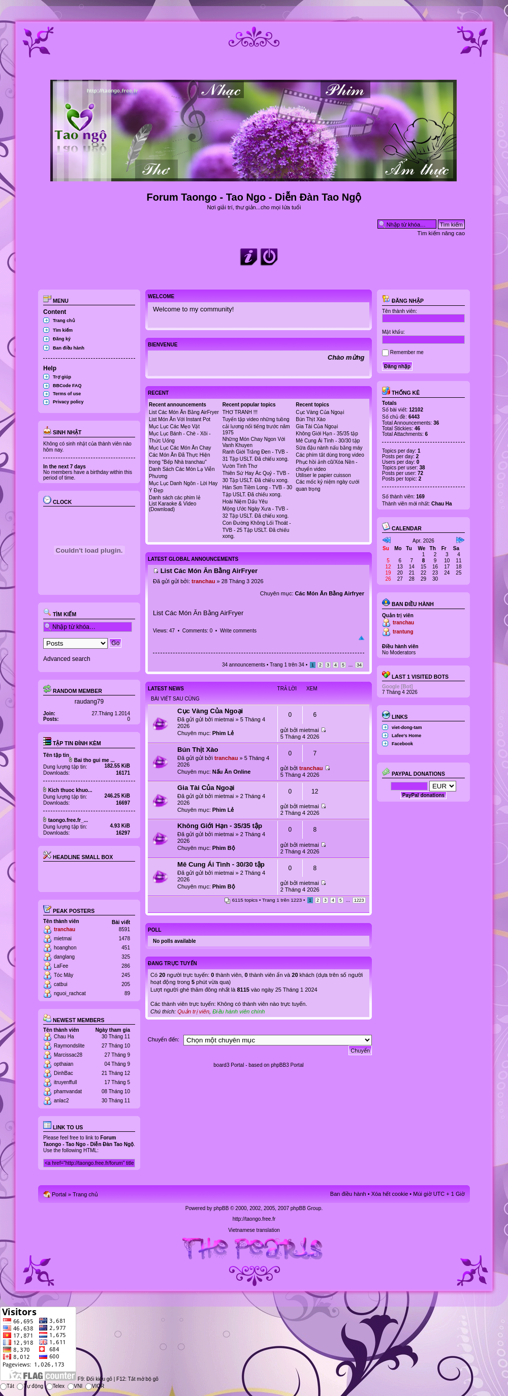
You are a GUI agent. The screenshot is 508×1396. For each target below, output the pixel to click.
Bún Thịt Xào (310, 419)
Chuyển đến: (163, 1039)
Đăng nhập (403, 301)
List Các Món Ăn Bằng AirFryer (184, 412)
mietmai (63, 938)
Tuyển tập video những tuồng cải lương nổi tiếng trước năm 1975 (256, 426)
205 (125, 984)
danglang (64, 957)
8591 (124, 929)
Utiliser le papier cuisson (323, 475)
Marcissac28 (68, 1055)
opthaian (63, 1064)
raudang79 (89, 701)
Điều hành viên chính (238, 1011)
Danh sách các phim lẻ (175, 497)
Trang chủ (64, 320)
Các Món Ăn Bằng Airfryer (329, 593)
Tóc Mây (63, 975)
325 (125, 957)
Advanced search (66, 658)
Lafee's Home (406, 735)
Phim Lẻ (223, 733)
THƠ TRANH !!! (240, 412)
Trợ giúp (62, 376)
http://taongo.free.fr (254, 1219)
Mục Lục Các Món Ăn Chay (180, 448)
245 (125, 975)
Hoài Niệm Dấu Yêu (245, 501)
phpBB (221, 1208)
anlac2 (61, 1100)
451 (125, 947)
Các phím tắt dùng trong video (330, 455)
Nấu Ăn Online (231, 772)
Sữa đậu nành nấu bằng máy (329, 448)
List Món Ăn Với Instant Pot (179, 419)
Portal (59, 1194)
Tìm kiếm (63, 330)
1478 (124, 938)
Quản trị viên (193, 1011)
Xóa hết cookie (389, 1194)
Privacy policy (68, 401)
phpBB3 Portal (287, 1065)
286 (125, 966)
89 (127, 993)
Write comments (238, 630)
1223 (359, 900)
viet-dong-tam (407, 727)
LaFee (61, 966)
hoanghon (65, 947)
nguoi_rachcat (70, 993)
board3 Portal (228, 1065)
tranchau (64, 929)
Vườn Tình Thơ (240, 466)
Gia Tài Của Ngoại (317, 426)
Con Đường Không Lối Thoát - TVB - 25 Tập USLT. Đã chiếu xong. (257, 529)
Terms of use (67, 393)
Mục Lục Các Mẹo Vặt (174, 426)
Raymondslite (69, 1046)
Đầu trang (361, 638)
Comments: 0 (197, 630)
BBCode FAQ (67, 385)
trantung (403, 631)
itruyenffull (65, 1082)
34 (359, 665)
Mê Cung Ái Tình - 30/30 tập (328, 440)
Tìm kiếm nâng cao (441, 233)
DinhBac (63, 1073)
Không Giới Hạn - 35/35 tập (327, 433)
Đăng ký (62, 338)
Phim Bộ (223, 848)
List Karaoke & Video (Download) (172, 506)
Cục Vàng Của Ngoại (320, 412)
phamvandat (68, 1091)
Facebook (402, 743)
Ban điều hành (68, 348)
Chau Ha (64, 1036)
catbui (61, 984)
